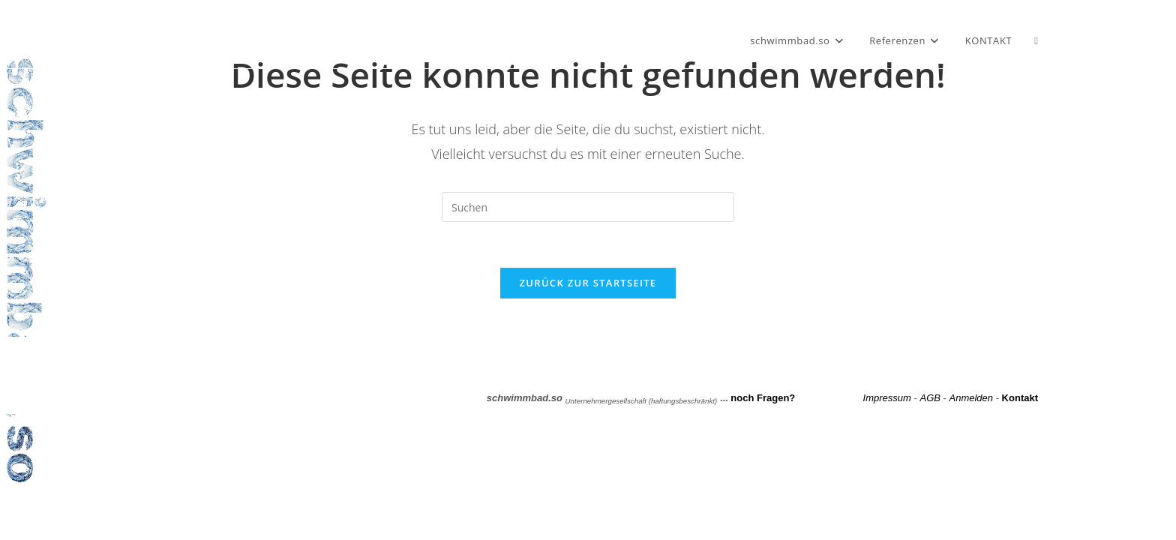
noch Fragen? (762, 398)
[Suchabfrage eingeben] (588, 207)
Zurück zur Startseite (588, 283)
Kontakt (1020, 398)
